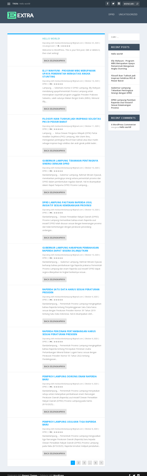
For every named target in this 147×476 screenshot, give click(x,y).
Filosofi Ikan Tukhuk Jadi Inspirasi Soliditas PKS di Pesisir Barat (71, 118)
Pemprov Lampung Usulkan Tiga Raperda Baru (69, 421)
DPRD (112, 16)
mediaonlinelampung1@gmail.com (69, 40)
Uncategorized (128, 16)
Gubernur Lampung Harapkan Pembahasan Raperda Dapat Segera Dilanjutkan (70, 247)
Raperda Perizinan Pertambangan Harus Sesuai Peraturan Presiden (69, 330)
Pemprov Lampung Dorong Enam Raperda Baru (69, 375)
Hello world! (24, 3)
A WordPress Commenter (123, 122)
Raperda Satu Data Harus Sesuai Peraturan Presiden (71, 288)
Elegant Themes (29, 472)
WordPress (58, 472)
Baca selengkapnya (54, 58)
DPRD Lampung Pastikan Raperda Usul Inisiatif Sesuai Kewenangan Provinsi (67, 201)
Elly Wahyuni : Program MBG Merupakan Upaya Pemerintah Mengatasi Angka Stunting (69, 71)
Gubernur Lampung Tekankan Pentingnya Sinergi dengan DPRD (70, 160)
